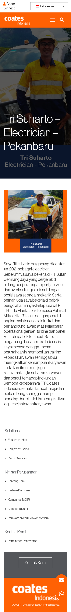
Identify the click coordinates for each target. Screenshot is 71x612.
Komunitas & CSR (19, 499)
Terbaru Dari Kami (19, 490)
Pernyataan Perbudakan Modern (28, 518)
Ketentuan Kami (18, 508)
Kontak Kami (35, 563)
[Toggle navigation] (52, 20)
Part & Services (17, 458)
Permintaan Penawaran (22, 541)
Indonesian (45, 6)
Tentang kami (16, 481)
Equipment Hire (17, 439)
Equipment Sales (18, 449)
